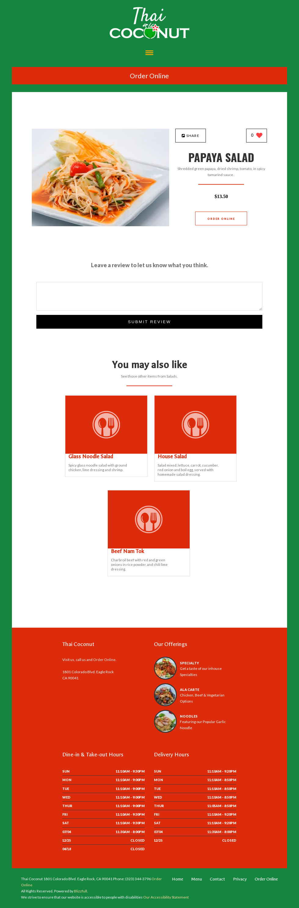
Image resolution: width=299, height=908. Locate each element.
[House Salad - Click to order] (195, 452)
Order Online (149, 76)
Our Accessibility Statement (166, 897)
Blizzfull (80, 891)
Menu (196, 879)
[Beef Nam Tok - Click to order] (149, 547)
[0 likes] (257, 136)
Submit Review (149, 321)
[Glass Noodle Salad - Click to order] (106, 452)
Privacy (240, 879)
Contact (217, 879)
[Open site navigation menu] (149, 53)
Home (177, 879)
